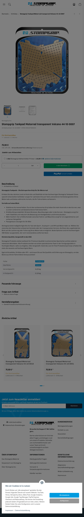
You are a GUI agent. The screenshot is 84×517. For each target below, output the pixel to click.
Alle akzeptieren (64, 495)
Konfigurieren (64, 501)
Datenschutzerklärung (22, 510)
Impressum (9, 510)
